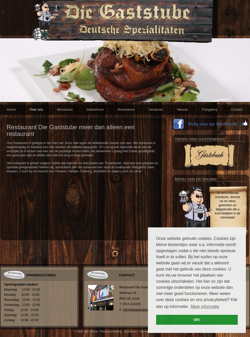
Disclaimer (130, 331)
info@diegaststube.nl (137, 310)
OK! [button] (197, 320)
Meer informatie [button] (205, 306)
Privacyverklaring (111, 331)
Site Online (91, 331)
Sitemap (145, 331)
